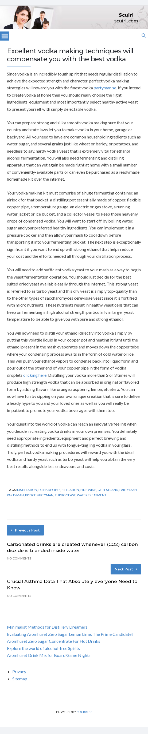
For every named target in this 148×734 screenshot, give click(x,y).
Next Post (126, 569)
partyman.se (105, 87)
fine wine (88, 490)
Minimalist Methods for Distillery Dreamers (47, 626)
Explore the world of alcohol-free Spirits (43, 648)
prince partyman (39, 495)
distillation (27, 490)
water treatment (91, 495)
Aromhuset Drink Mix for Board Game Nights (49, 655)
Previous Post (25, 530)
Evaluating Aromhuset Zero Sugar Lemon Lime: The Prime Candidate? (70, 634)
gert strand (108, 490)
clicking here (34, 375)
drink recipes (49, 490)
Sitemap (19, 678)
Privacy (19, 671)
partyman (15, 495)
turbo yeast (65, 495)
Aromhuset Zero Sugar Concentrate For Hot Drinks (53, 641)
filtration (70, 490)
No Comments (19, 558)
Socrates (84, 712)
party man (128, 490)
